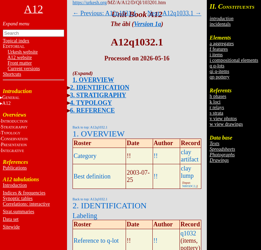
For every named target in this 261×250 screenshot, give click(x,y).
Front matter (20, 63)
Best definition (92, 176)
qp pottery (219, 77)
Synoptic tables (18, 198)
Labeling (85, 215)
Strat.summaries (18, 211)
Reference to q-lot (96, 240)
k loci (215, 102)
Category (85, 155)
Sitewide (11, 227)
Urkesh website (23, 52)
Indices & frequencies (24, 192)
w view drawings (226, 124)
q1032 (188, 233)
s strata (216, 113)
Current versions (24, 68)
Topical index (16, 40)
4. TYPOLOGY (91, 102)
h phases (218, 96)
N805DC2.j (189, 186)
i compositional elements (234, 60)
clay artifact (190, 156)
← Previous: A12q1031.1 (104, 13)
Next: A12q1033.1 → (175, 13)
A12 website (19, 57)
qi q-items (219, 71)
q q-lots (217, 65)
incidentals (220, 24)
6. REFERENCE (92, 110)
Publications (15, 167)
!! (156, 155)
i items (216, 54)
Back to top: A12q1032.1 (90, 127)
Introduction (15, 185)
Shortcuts (12, 74)
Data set (10, 219)
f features (219, 49)
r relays (217, 107)
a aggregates (222, 43)
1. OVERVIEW (93, 79)
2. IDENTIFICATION (99, 87)
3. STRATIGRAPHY (98, 95)
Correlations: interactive (26, 204)
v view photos (223, 118)
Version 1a (147, 23)
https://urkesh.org (90, 2)
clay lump (187, 172)
